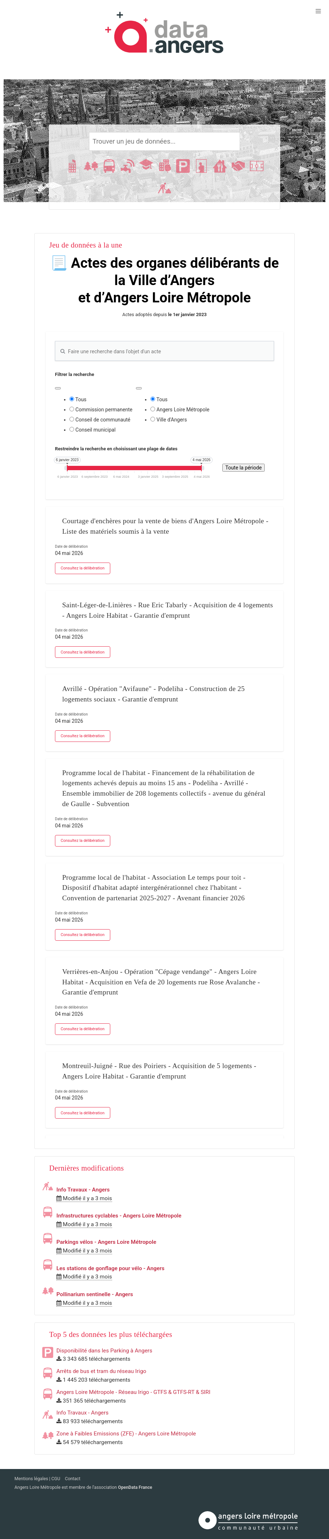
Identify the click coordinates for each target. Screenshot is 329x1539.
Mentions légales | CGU (37, 1478)
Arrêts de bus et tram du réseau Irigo (101, 1371)
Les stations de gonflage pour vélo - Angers (110, 1268)
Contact (72, 1478)
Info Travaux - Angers (83, 1189)
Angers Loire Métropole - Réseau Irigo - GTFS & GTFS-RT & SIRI (133, 1392)
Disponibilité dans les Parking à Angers (104, 1350)
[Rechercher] (164, 141)
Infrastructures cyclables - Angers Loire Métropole (118, 1215)
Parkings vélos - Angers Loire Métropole (106, 1242)
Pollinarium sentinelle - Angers (94, 1294)
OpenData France (135, 1487)
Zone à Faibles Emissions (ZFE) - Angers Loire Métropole (126, 1433)
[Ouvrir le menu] (318, 11)
